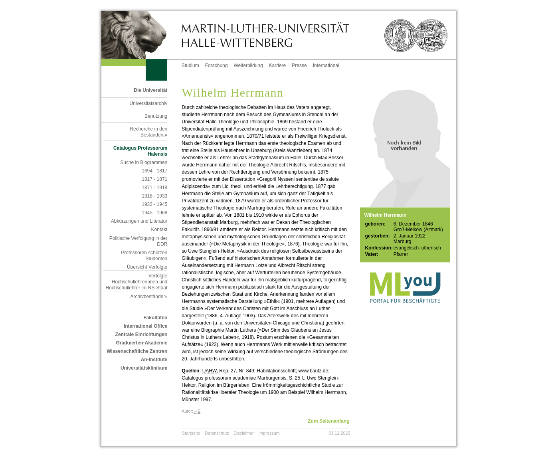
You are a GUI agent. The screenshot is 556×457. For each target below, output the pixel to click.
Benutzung (155, 116)
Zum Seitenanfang (328, 421)
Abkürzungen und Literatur (139, 221)
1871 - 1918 (154, 187)
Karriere (277, 65)
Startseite (191, 433)
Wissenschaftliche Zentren (137, 351)
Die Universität (150, 90)
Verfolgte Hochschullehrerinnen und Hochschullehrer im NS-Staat (137, 282)
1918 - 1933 (154, 196)
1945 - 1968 (154, 213)
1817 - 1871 (154, 179)
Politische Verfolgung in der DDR (138, 241)
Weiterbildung (248, 65)
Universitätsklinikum (144, 368)
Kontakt (159, 229)
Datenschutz (217, 433)
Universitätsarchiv (149, 103)
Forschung (216, 65)
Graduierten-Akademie (142, 343)
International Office (145, 326)
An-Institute (154, 359)
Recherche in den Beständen (148, 132)
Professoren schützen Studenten (144, 255)
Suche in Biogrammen (143, 162)
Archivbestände (149, 296)
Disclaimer (243, 433)
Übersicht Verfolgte (147, 267)
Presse (299, 65)
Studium (190, 65)
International (326, 65)
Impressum (268, 433)
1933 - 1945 (154, 204)
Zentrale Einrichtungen (141, 334)
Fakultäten (155, 317)
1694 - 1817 (154, 171)
